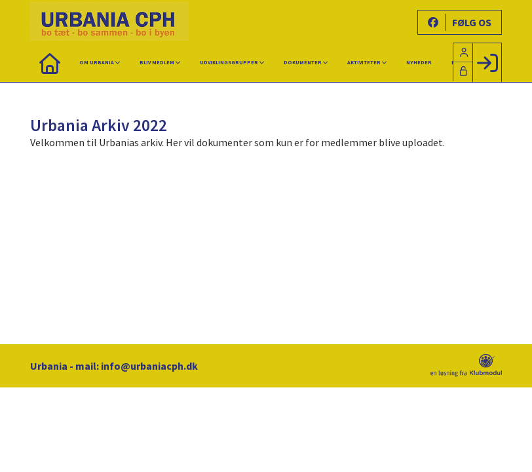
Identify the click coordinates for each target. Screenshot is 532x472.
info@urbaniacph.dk (149, 365)
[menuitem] (49, 62)
